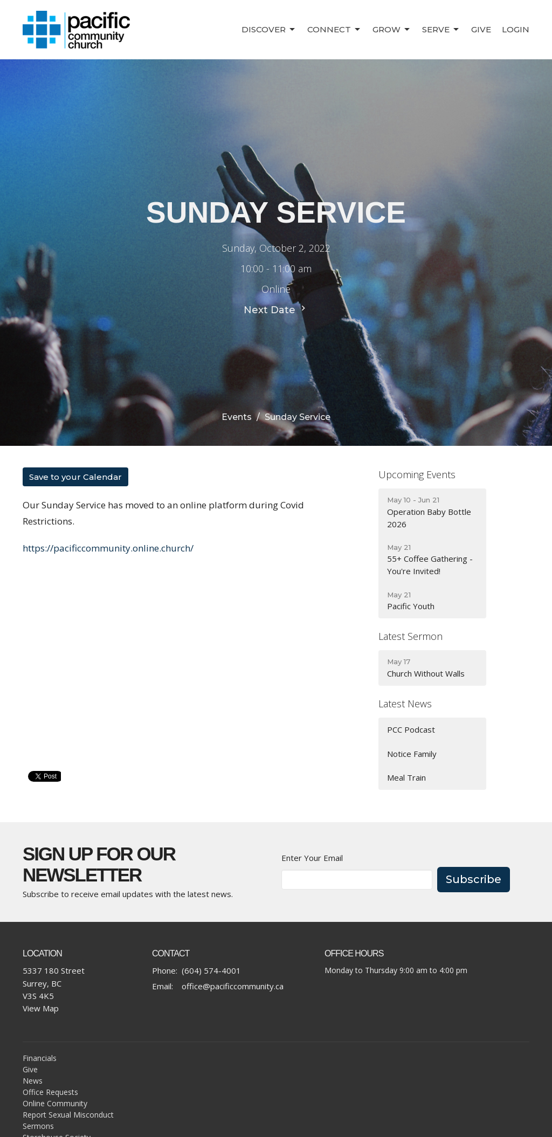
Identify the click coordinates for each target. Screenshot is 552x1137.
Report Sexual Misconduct (68, 1115)
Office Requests (50, 1092)
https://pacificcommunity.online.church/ (108, 548)
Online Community (55, 1103)
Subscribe (473, 879)
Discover (269, 29)
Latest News (405, 703)
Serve (441, 29)
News (33, 1081)
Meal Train (406, 777)
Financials (40, 1058)
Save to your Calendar (75, 477)
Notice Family (412, 753)
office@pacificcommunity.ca (233, 986)
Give (481, 29)
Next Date (276, 309)
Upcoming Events (417, 474)
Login (515, 29)
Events (237, 417)
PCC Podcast (411, 729)
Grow (391, 29)
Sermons (38, 1126)
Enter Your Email (312, 857)
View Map (41, 1008)
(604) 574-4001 (211, 970)
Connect (334, 29)
